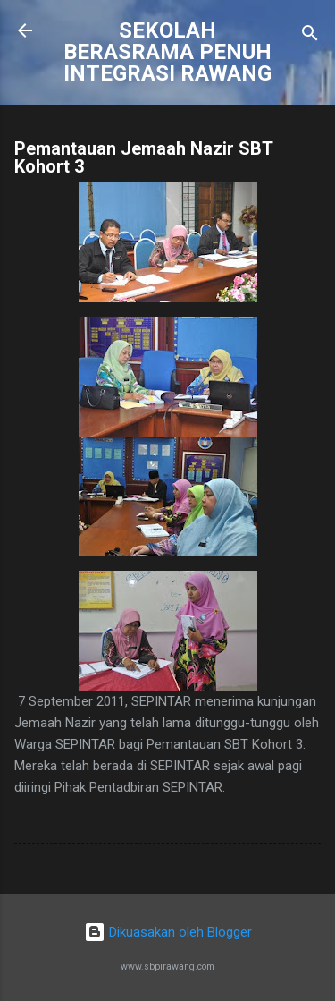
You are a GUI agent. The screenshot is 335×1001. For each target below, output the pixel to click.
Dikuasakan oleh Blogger (168, 932)
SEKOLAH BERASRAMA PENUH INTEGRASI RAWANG (167, 52)
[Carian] (310, 36)
